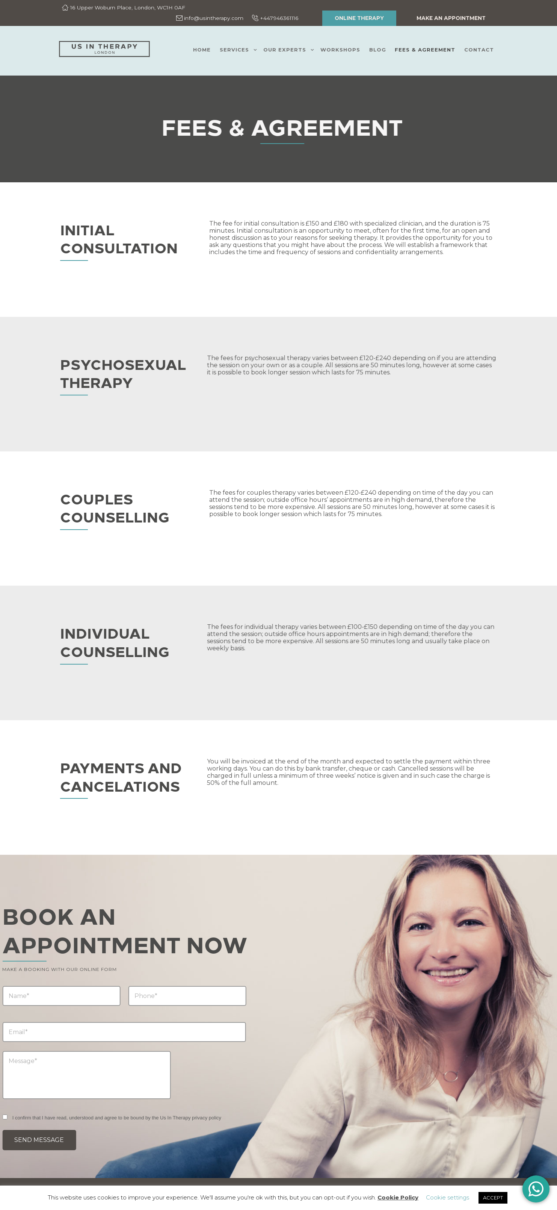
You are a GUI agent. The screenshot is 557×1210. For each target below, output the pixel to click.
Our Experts (284, 50)
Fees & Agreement (425, 50)
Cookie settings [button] (447, 1197)
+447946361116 (279, 18)
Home (202, 50)
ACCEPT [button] (493, 1198)
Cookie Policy (397, 1197)
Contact (479, 50)
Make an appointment (451, 18)
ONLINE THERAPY (359, 18)
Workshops (340, 50)
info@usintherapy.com (213, 18)
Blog (377, 50)
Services (234, 50)
